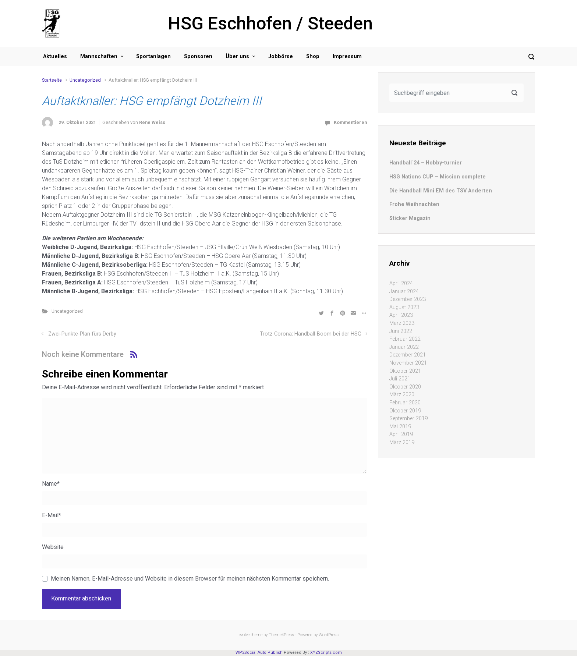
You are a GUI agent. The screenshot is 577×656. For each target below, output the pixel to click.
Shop (312, 56)
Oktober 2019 (405, 411)
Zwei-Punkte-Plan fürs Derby (82, 334)
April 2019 (401, 434)
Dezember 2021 (407, 355)
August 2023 (404, 307)
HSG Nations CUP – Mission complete (437, 177)
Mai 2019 (400, 426)
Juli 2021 (399, 379)
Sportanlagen (153, 56)
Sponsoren (198, 56)
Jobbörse (280, 56)
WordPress (329, 634)
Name (51, 483)
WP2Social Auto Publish (259, 652)
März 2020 (401, 394)
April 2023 (401, 315)
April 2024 (401, 283)
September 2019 (408, 418)
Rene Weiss (152, 122)
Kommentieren (350, 122)
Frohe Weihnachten (414, 204)
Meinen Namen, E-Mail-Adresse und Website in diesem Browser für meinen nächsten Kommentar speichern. (190, 578)
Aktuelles (55, 56)
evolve (244, 634)
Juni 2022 (400, 331)
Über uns (237, 56)
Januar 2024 (404, 291)
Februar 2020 (405, 403)
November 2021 (408, 363)
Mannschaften (98, 56)
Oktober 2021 (405, 371)
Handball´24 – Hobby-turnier (425, 163)
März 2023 (401, 323)
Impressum (347, 56)
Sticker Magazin (410, 218)
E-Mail (51, 515)
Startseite (52, 80)
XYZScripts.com (326, 652)
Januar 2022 (404, 347)
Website (53, 546)
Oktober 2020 (405, 387)
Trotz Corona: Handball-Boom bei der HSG (310, 334)
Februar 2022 (405, 339)
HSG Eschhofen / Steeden (270, 23)
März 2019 (401, 442)
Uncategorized (85, 80)
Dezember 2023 (407, 299)
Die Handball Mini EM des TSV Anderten (440, 191)
